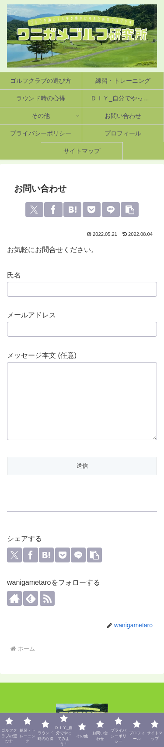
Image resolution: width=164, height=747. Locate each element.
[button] (130, 209)
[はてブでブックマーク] (72, 209)
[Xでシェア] (34, 209)
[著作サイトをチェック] (14, 598)
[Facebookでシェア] (53, 209)
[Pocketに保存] (92, 209)
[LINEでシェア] (111, 209)
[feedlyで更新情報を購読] (30, 598)
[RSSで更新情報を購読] (47, 598)
